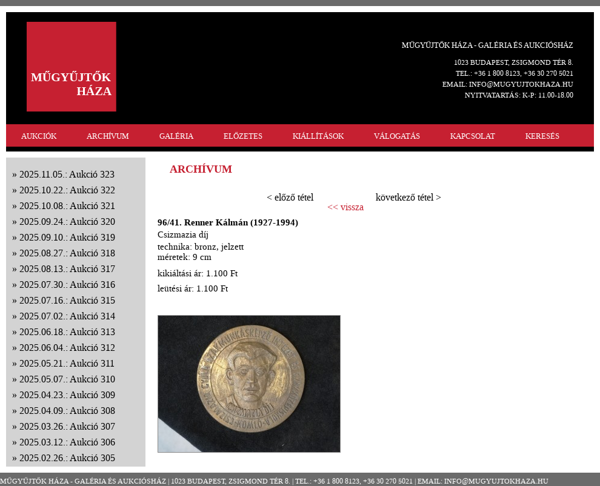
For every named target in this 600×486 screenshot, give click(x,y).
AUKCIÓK (38, 136)
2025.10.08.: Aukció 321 (67, 205)
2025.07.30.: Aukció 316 (67, 284)
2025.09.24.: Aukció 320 (67, 221)
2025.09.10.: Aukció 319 (67, 237)
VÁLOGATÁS (397, 136)
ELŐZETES (243, 136)
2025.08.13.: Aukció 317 (67, 268)
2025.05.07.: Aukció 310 (67, 379)
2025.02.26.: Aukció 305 (67, 457)
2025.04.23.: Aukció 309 (67, 394)
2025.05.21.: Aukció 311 (67, 363)
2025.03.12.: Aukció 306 (67, 442)
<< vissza (345, 207)
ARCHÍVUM (108, 136)
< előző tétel (290, 197)
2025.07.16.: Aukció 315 (67, 300)
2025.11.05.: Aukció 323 (67, 174)
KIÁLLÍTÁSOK (318, 136)
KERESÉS (542, 136)
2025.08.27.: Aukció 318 (67, 253)
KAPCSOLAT (472, 136)
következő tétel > (408, 197)
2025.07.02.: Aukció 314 (67, 316)
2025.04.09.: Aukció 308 (67, 410)
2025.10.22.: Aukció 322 (67, 190)
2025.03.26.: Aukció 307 (67, 426)
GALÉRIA (176, 136)
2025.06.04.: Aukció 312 (67, 347)
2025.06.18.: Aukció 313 (67, 331)
